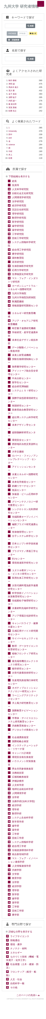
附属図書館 (18, 301)
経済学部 (16, 886)
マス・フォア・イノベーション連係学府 (23, 860)
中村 (10, 151)
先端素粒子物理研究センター (23, 602)
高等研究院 (18, 262)
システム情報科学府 (22, 842)
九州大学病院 (19, 293)
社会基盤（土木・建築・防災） (22, 966)
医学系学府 (18, 821)
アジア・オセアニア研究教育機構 (23, 322)
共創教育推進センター (24, 725)
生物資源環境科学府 (22, 850)
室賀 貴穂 (12, 107)
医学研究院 (18, 222)
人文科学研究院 (20, 189)
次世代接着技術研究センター (23, 674)
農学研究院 (18, 254)
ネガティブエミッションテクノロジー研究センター (23, 690)
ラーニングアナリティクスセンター (23, 697)
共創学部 (16, 870)
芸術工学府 (18, 838)
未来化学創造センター (24, 482)
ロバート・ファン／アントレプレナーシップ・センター (23, 459)
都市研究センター (21, 668)
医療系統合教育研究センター (23, 411)
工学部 (15, 906)
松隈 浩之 (12, 111)
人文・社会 (16, 979)
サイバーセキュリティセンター (23, 640)
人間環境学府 (19, 793)
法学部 (15, 882)
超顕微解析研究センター (22, 434)
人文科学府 (18, 785)
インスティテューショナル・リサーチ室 (23, 747)
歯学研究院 (18, 226)
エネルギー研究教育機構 (22, 315)
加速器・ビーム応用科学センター (23, 496)
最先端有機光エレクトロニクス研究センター (23, 663)
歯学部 (15, 898)
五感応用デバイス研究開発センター (23, 633)
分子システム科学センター (23, 538)
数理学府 (16, 813)
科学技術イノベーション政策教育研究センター (23, 595)
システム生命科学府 (22, 817)
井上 (10, 155)
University (12, 131)
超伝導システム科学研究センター (23, 419)
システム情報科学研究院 (22, 244)
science (11, 145)
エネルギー (16, 952)
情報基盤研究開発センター (23, 307)
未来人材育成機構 (21, 355)
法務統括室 (18, 772)
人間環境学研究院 (21, 197)
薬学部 (15, 902)
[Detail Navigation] (40, 4)
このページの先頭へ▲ (28, 995)
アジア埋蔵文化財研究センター (23, 617)
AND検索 (12, 33)
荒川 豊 (11, 91)
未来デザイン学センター (22, 427)
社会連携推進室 (20, 737)
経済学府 (16, 805)
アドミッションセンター (22, 468)
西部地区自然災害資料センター (23, 446)
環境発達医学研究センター (23, 564)
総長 (14, 181)
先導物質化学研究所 (22, 274)
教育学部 (16, 878)
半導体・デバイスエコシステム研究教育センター (23, 720)
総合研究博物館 (20, 386)
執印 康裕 (12, 80)
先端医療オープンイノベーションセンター (23, 518)
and (10, 138)
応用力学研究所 (20, 270)
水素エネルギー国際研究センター (23, 476)
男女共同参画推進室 (22, 768)
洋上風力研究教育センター (23, 705)
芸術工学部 (18, 910)
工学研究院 (18, 234)
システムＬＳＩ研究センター (23, 392)
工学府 (15, 834)
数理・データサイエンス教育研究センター (23, 648)
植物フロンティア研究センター (23, 655)
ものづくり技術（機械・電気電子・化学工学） (22, 958)
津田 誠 (11, 84)
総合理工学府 (19, 846)
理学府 (15, 809)
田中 (10, 134)
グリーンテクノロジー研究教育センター (23, 503)
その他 (13, 987)
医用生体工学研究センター (23, 580)
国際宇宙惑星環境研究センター (23, 400)
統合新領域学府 (20, 854)
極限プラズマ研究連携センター (23, 526)
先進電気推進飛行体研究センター (23, 682)
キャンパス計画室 (21, 753)
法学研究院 (18, 201)
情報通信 (15, 940)
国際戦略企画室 (20, 741)
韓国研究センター (21, 405)
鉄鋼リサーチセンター (24, 486)
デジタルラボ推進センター (23, 731)
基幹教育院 (18, 258)
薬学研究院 (18, 230)
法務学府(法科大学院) (23, 801)
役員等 (15, 185)
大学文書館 (18, 451)
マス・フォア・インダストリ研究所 (23, 280)
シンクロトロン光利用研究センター (23, 511)
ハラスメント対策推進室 (22, 763)
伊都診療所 (18, 781)
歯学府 (15, 825)
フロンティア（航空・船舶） (21, 973)
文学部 (15, 874)
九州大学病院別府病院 (24, 297)
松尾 (10, 158)
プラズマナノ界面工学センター (23, 553)
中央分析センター (21, 378)
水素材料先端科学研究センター (23, 610)
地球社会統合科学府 (22, 789)
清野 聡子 (12, 97)
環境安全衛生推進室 (22, 757)
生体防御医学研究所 (22, 266)
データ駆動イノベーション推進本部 (23, 349)
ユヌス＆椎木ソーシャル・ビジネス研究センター (22, 572)
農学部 (15, 914)
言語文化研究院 (20, 209)
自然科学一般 (17, 983)
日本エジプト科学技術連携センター (23, 545)
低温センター (19, 490)
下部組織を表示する (19, 176)
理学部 (15, 890)
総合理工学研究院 (21, 249)
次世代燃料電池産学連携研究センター (23, 587)
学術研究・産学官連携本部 (23, 334)
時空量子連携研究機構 (24, 328)
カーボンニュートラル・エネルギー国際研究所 (23, 288)
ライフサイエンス (19, 936)
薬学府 (15, 830)
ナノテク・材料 (18, 948)
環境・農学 (16, 944)
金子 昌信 (12, 94)
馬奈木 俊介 (13, 87)
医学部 (15, 894)
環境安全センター (21, 440)
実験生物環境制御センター (23, 361)
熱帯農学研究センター (24, 366)
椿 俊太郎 (12, 104)
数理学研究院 (19, 217)
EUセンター (18, 558)
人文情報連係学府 (21, 866)
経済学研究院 (19, 205)
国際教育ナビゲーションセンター (23, 712)
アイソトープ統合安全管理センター (23, 372)
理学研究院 (18, 213)
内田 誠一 (12, 101)
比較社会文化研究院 (22, 193)
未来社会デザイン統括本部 (23, 342)
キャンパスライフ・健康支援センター (23, 625)
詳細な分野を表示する (20, 931)
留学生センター (20, 382)
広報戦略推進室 (20, 777)
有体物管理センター (22, 532)
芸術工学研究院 (20, 238)
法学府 (15, 797)
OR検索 (22, 33)
